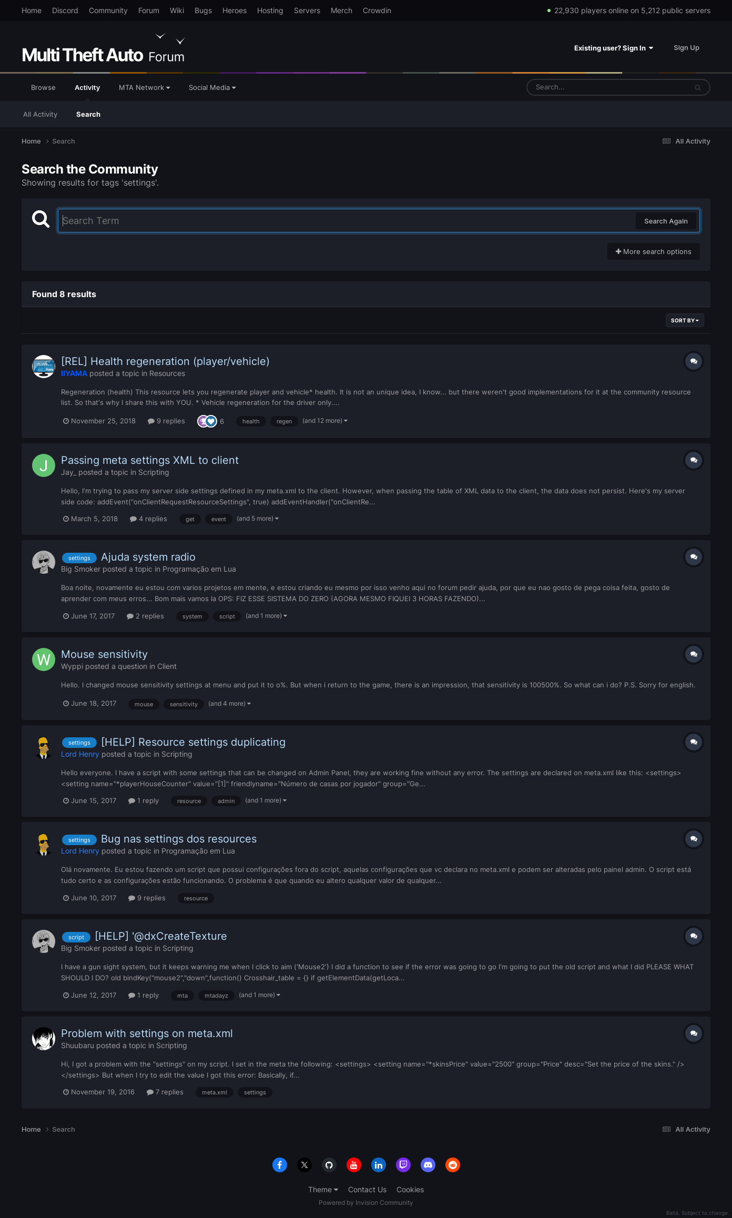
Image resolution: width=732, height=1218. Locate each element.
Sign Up (686, 47)
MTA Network (144, 87)
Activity (87, 92)
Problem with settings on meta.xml (147, 1033)
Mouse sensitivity (104, 654)
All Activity (40, 114)
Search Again (666, 221)
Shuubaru (77, 1045)
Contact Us (367, 1189)
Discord (65, 10)
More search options (654, 251)
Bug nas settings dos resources (179, 839)
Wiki (177, 10)
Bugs (203, 10)
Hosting (270, 10)
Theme (323, 1189)
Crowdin (377, 10)
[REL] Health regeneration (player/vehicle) (165, 361)
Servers (307, 10)
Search (88, 114)
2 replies (145, 616)
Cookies (410, 1189)
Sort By (685, 320)
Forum (148, 10)
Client (167, 666)
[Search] (579, 87)
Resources (167, 373)
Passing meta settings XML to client (150, 460)
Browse (43, 87)
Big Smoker (80, 568)
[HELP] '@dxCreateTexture (161, 936)
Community (108, 10)
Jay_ (68, 472)
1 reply (143, 800)
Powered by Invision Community (366, 1202)
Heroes (234, 10)
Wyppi (72, 666)
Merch (341, 10)
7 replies (165, 1092)
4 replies (148, 518)
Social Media (212, 87)
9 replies (166, 421)
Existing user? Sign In (613, 48)
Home (32, 10)
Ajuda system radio (148, 557)
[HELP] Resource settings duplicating (193, 742)
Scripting (153, 472)
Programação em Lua (199, 568)
